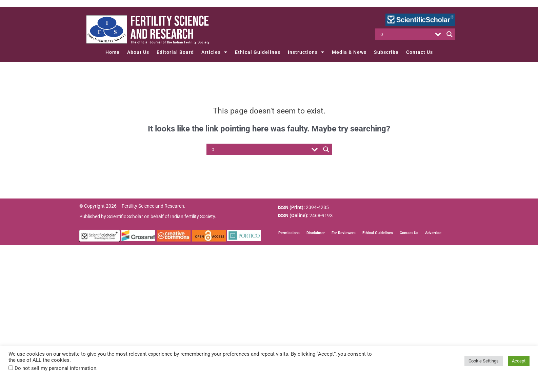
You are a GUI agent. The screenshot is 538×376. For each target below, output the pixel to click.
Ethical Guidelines (257, 52)
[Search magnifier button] (449, 34)
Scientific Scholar (125, 216)
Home (112, 52)
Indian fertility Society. (193, 216)
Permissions (289, 233)
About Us (138, 52)
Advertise (433, 233)
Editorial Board (175, 52)
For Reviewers (344, 233)
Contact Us (419, 52)
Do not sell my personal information (55, 368)
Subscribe (386, 52)
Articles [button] (214, 52)
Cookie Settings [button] (484, 360)
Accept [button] (518, 360)
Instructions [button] (306, 52)
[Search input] (405, 34)
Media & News (349, 52)
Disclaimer (315, 233)
